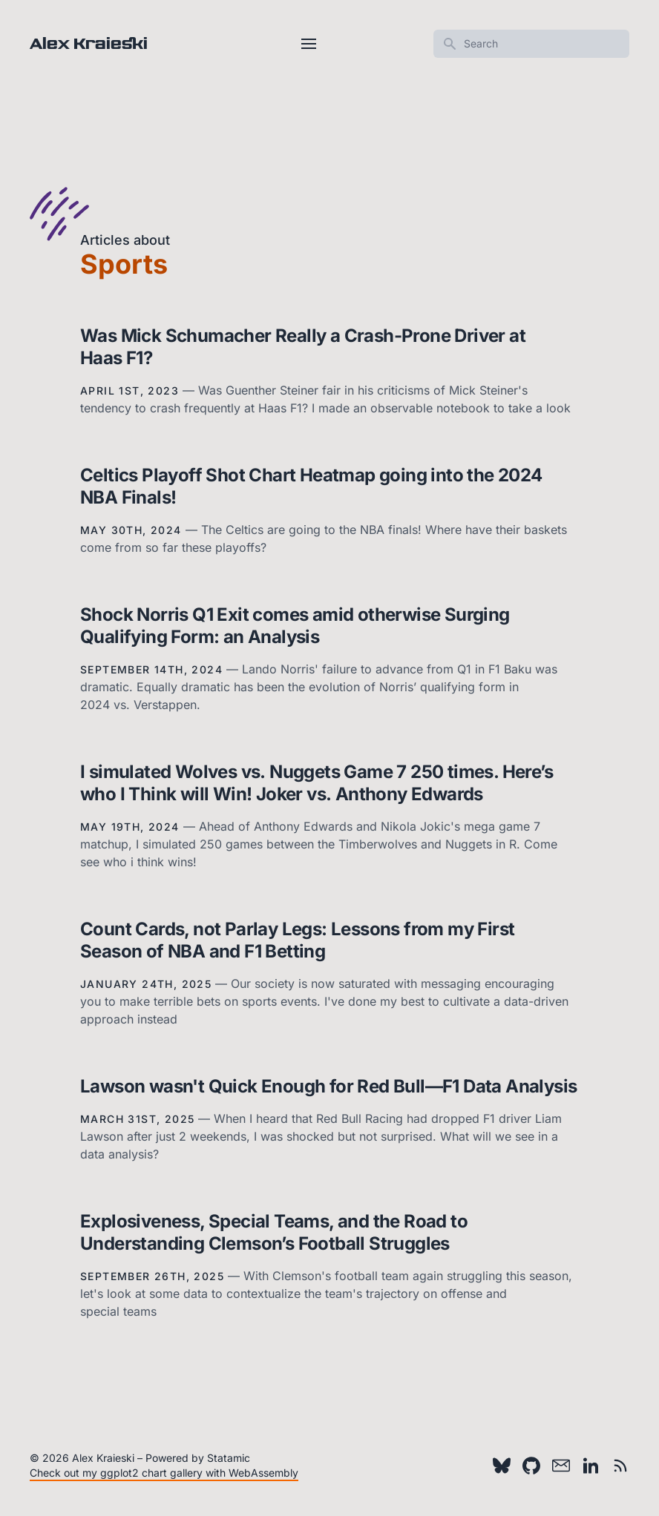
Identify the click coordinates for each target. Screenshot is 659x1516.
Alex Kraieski (89, 44)
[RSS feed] (620, 1465)
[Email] (561, 1465)
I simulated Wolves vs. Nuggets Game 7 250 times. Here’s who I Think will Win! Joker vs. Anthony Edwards (316, 783)
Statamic (228, 1457)
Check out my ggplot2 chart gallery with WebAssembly (164, 1472)
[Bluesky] (502, 1465)
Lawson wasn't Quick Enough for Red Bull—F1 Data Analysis (328, 1086)
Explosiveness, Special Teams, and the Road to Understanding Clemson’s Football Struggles (274, 1232)
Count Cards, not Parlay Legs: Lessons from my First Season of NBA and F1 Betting (297, 940)
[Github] (531, 1465)
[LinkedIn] (591, 1465)
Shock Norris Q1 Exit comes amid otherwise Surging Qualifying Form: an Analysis (295, 625)
